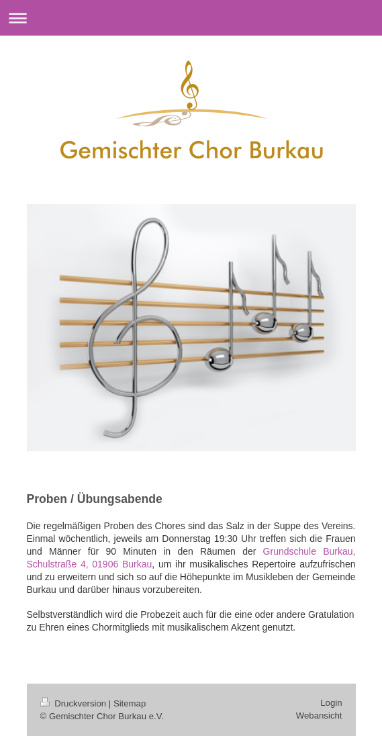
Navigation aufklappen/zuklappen (191, 17)
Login (331, 703)
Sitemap (129, 703)
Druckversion (74, 703)
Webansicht (319, 715)
